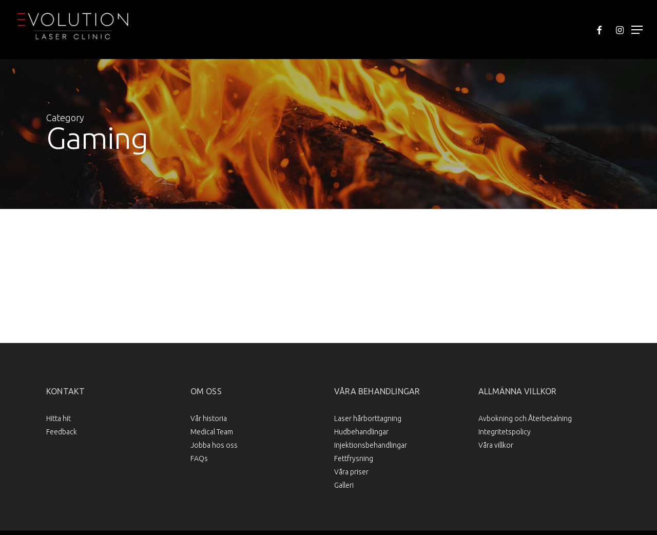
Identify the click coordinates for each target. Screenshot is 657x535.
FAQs (199, 458)
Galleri (344, 485)
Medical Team (211, 432)
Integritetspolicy (504, 432)
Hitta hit (58, 418)
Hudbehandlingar (361, 432)
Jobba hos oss (214, 445)
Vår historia (208, 418)
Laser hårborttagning (367, 418)
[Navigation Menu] (637, 30)
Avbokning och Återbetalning (525, 418)
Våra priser (351, 472)
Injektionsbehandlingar (370, 445)
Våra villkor (495, 445)
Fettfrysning (353, 458)
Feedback (61, 432)
